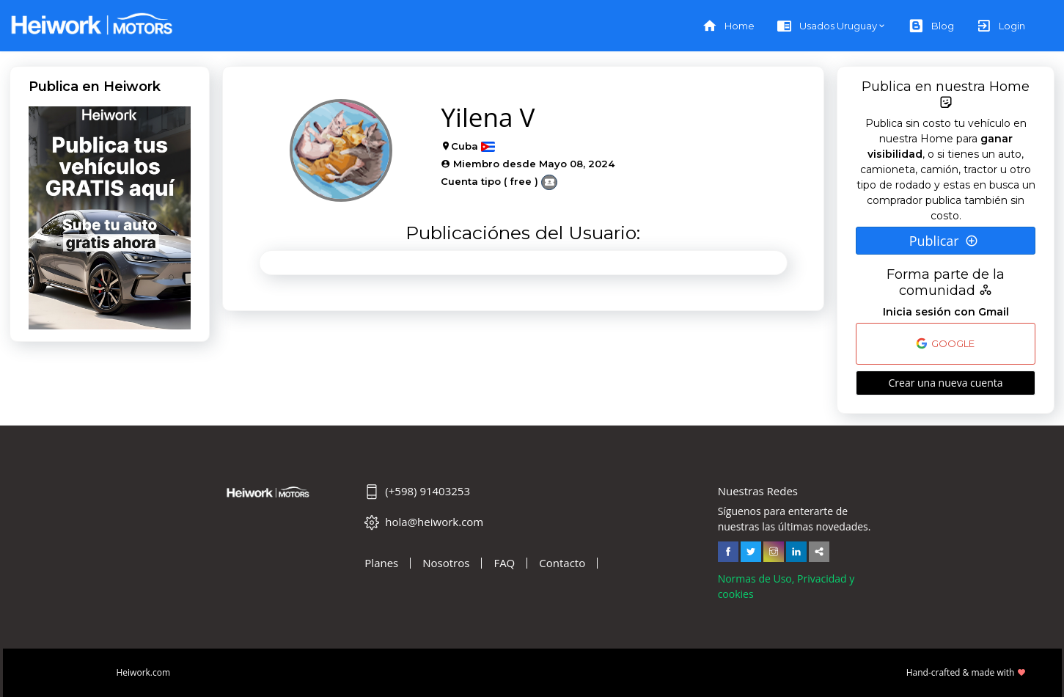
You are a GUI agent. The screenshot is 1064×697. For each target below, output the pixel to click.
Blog (931, 26)
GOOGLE (945, 343)
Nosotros (445, 563)
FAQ (504, 563)
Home (728, 26)
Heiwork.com (144, 672)
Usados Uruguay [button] (827, 26)
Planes (381, 563)
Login (1000, 26)
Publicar (944, 240)
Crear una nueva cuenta (945, 383)
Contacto (562, 563)
